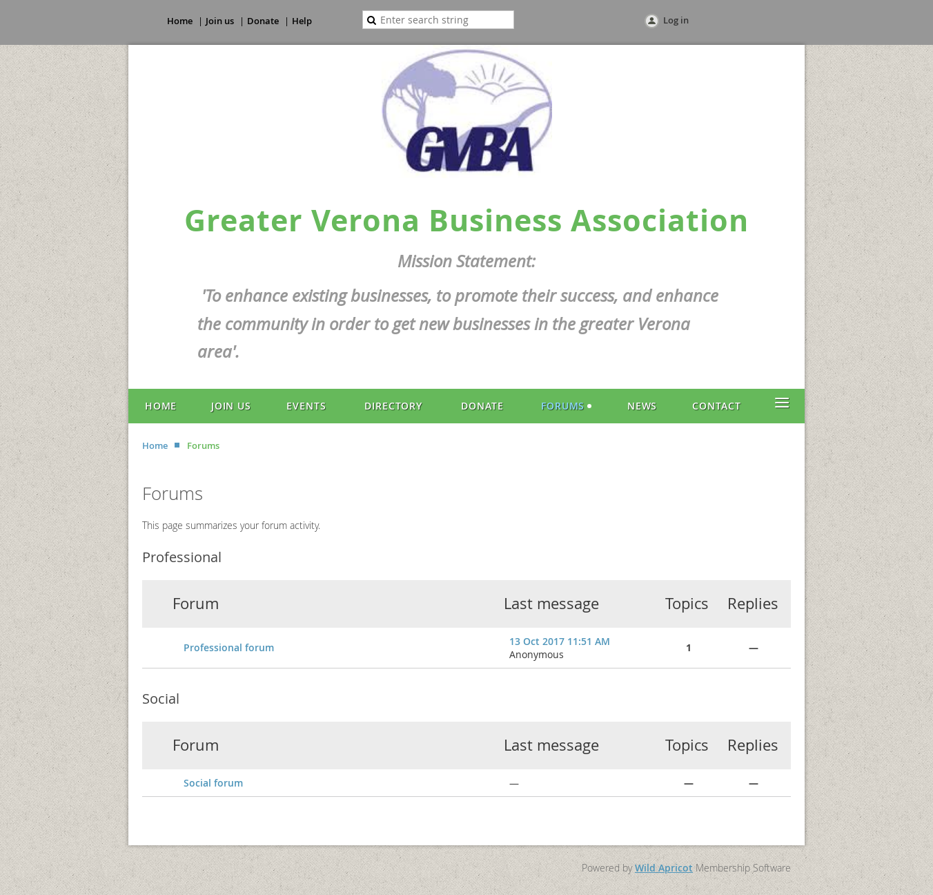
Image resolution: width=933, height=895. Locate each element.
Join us (220, 21)
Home (180, 21)
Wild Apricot (664, 867)
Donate (263, 21)
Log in (676, 20)
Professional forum (229, 647)
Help (302, 21)
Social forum (213, 782)
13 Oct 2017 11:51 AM (559, 641)
